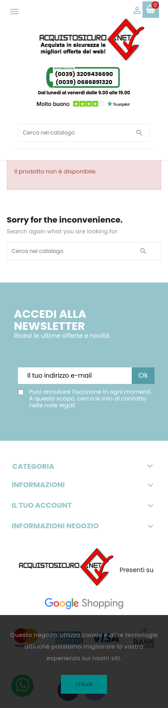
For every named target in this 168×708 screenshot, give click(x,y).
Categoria (83, 466)
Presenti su (137, 569)
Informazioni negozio (55, 526)
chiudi (84, 684)
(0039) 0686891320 (84, 82)
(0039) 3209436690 (84, 74)
